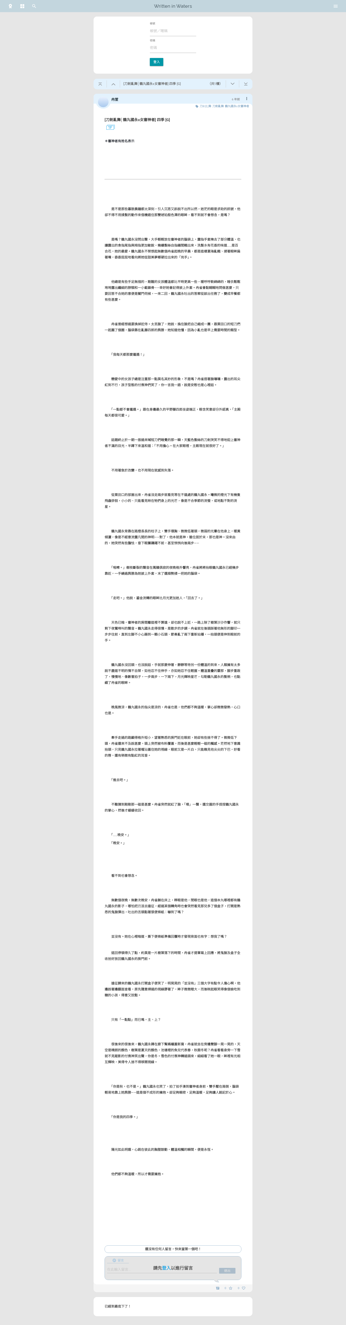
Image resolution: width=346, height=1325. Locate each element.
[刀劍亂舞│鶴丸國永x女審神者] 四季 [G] (137, 120)
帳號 (152, 23)
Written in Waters (173, 6)
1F (108, 128)
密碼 (152, 40)
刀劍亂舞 (218, 106)
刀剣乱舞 (205, 106)
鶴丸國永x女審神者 (237, 106)
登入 (156, 62)
